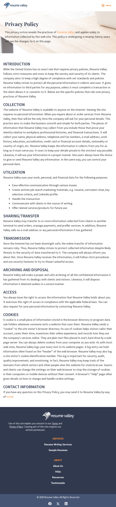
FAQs (58, 471)
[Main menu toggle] (106, 5)
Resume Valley (66, 32)
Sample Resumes (58, 450)
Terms (55, 423)
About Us (58, 466)
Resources (58, 477)
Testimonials (58, 483)
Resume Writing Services (58, 444)
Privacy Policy (16, 426)
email (10, 396)
